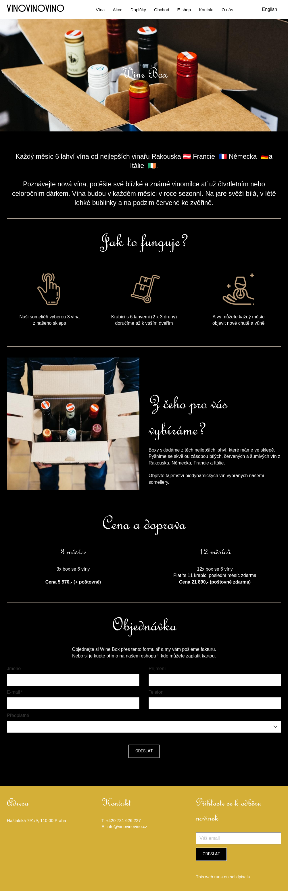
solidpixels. (240, 876)
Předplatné (18, 716)
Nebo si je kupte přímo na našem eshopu (114, 656)
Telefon (156, 693)
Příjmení (157, 669)
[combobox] (144, 728)
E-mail (15, 693)
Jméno (14, 669)
